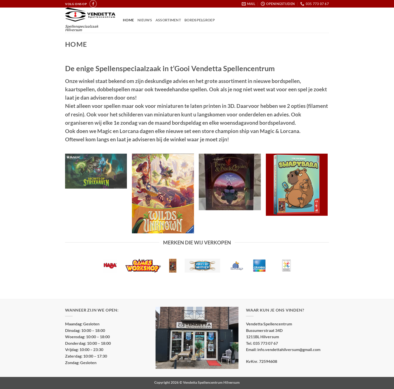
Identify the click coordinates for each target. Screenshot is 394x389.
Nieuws (144, 20)
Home (128, 20)
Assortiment (168, 20)
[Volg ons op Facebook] (93, 3)
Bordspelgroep (199, 20)
